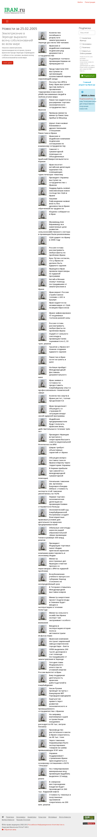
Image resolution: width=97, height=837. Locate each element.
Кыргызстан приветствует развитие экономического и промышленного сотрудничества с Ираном (52, 705)
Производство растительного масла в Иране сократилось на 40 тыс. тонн (59, 733)
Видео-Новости (8, 819)
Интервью (52, 817)
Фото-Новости (65, 817)
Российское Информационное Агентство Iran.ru (46, 825)
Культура (42, 817)
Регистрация (90, 2)
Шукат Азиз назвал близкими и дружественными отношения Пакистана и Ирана (53, 128)
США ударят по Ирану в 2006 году (59, 238)
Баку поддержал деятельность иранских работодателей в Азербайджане (52, 680)
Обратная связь (9, 830)
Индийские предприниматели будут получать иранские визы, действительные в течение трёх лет (54, 425)
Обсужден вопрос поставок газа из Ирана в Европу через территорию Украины (59, 461)
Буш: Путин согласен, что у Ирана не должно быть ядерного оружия (59, 262)
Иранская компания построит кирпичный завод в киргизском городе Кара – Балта (59, 642)
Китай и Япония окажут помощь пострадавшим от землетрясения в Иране (52, 284)
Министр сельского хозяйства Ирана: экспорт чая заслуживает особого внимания (54, 617)
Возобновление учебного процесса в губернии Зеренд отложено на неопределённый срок (53, 579)
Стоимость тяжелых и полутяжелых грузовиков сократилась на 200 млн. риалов (54, 799)
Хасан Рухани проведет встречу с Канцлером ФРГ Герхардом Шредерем (60, 692)
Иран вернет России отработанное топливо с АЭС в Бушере (59, 296)
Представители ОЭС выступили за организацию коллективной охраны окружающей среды (54, 74)
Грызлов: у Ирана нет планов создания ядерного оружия (59, 349)
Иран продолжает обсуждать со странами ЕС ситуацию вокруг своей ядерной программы (52, 411)
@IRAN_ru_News (88, 95)
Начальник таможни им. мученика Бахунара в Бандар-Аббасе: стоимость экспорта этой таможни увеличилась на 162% (53, 487)
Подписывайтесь (86, 99)
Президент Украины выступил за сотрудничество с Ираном (59, 181)
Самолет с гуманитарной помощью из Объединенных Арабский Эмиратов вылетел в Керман (53, 155)
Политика (85, 47)
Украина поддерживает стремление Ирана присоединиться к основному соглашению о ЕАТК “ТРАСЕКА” (53, 759)
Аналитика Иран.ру (85, 39)
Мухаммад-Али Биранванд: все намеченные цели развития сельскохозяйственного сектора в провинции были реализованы (54, 228)
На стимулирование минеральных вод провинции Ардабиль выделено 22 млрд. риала (54, 773)
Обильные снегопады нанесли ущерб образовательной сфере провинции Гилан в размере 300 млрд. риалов (54, 533)
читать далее (7, 63)
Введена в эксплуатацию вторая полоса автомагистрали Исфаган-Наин (54, 631)
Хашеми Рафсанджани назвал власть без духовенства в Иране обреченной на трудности (54, 203)
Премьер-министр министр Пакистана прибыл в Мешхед (58, 115)
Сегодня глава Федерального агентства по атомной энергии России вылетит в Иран (52, 667)
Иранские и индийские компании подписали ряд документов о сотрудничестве (54, 50)
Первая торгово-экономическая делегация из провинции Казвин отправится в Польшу (52, 501)
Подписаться (87, 76)
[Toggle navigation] (7, 21)
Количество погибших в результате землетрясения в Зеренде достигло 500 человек (53, 37)
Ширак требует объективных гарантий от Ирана (58, 450)
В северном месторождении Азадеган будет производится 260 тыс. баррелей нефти (52, 786)
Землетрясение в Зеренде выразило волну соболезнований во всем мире (17, 38)
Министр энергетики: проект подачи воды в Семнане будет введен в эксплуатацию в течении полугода (54, 603)
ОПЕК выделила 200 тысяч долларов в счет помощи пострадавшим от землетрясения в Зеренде (53, 654)
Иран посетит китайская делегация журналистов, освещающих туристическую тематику (54, 169)
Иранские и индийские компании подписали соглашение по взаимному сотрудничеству (54, 141)
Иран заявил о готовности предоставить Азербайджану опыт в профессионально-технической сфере (54, 386)
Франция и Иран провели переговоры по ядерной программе (59, 272)
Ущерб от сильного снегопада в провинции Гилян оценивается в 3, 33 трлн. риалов (53, 338)
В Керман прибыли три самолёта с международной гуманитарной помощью (52, 473)
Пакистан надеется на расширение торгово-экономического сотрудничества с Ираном (54, 105)
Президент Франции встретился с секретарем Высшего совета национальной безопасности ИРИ (54, 439)
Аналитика (32, 817)
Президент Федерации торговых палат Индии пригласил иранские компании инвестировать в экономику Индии (54, 549)
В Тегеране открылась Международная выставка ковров (60, 589)
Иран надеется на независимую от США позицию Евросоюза (59, 305)
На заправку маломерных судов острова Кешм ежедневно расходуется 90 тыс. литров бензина (53, 720)
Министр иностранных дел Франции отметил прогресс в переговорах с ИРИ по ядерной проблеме (53, 564)
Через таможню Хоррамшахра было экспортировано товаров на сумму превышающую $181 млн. (53, 745)
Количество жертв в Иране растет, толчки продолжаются (59, 398)
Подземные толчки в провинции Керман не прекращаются (59, 61)
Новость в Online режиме (86, 52)
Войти (80, 2)
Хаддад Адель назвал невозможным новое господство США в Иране (59, 192)
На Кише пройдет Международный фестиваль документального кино (52, 372)
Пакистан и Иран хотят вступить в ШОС (57, 359)
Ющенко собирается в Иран (59, 212)
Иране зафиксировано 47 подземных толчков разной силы (60, 315)
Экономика (85, 44)
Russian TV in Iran (23, 819)
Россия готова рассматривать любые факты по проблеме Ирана (57, 251)
